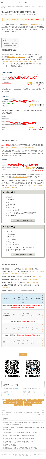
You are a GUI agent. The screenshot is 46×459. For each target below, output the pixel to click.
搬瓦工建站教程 (33, 279)
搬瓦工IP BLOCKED (12, 399)
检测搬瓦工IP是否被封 (10, 43)
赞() (23, 354)
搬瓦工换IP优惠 (18, 405)
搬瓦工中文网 (27, 269)
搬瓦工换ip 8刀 (28, 402)
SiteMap (34, 454)
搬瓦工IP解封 (39, 399)
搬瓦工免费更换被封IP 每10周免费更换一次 (18, 12)
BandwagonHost (19, 6)
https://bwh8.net (20, 57)
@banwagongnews (27, 394)
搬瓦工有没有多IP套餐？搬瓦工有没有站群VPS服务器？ (20, 435)
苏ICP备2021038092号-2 (25, 455)
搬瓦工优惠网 (23, 2)
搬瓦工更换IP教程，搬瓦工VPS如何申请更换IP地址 (18, 439)
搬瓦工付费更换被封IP (20, 177)
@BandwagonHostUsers (9, 394)
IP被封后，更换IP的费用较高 (32, 24)
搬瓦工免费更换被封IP (9, 402)
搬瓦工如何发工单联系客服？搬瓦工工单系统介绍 (34, 413)
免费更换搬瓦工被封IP (10, 45)
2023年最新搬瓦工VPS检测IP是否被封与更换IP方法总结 (20, 432)
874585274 (6, 287)
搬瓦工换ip (20, 402)
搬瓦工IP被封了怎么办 (10, 445)
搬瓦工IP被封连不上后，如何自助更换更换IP (20, 147)
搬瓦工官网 (11, 57)
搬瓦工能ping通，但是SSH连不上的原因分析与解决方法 (20, 448)
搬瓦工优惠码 (37, 276)
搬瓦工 (3, 14)
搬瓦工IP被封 (30, 399)
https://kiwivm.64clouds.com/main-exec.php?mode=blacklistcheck (20, 61)
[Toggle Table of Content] (15, 40)
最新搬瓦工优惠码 (33, 19)
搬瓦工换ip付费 (38, 402)
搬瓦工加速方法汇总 (33, 282)
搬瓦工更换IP (27, 405)
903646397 (16, 388)
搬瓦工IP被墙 (22, 399)
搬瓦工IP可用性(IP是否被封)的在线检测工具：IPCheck (19, 442)
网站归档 (39, 454)
